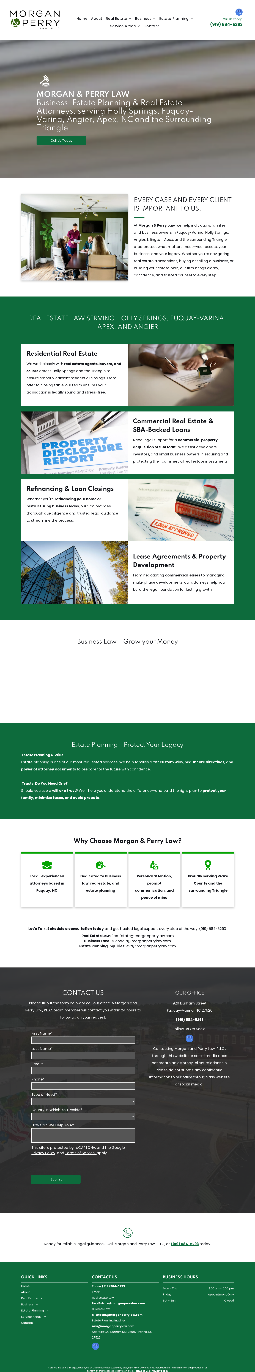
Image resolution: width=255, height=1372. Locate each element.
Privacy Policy (43, 1152)
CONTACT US (83, 993)
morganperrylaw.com (154, 935)
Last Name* (42, 1048)
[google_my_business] (239, 13)
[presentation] (58, 1164)
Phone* (38, 1079)
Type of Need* (44, 1094)
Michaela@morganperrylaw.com (141, 940)
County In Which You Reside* (56, 1109)
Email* (37, 1063)
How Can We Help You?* (53, 1125)
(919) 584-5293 (212, 928)
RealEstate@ (122, 935)
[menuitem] (82, 18)
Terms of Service (80, 1152)
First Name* (42, 1033)
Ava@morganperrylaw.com (151, 946)
